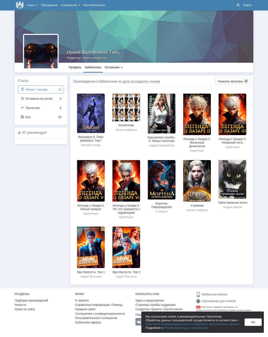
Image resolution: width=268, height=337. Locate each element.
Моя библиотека (94, 5)
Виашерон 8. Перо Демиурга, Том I (90, 138)
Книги (32, 5)
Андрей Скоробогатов (161, 145)
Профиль (75, 67)
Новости (20, 304)
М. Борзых (162, 211)
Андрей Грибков (232, 207)
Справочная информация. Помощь (99, 304)
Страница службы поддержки (155, 304)
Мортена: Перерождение (161, 205)
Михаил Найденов (126, 129)
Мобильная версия (212, 294)
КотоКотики (126, 125)
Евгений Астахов (91, 145)
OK (253, 322)
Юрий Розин (197, 150)
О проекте (82, 300)
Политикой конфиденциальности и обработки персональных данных (192, 324)
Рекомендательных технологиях (186, 327)
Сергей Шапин (173, 309)
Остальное (114, 67)
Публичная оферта (88, 322)
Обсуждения (49, 5)
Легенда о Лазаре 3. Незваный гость (232, 140)
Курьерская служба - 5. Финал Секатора (162, 139)
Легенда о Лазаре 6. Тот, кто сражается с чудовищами (126, 209)
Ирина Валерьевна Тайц (93, 52)
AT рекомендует (34, 132)
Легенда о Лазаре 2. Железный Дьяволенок (197, 142)
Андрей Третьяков (90, 276)
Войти (247, 5)
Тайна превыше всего (232, 202)
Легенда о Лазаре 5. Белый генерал (90, 207)
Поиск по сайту (25, 309)
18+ (198, 307)
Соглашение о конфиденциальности (100, 313)
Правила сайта (85, 309)
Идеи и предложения (149, 300)
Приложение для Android (216, 301)
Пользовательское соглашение (96, 318)
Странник (197, 205)
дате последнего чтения (141, 81)
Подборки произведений (31, 300)
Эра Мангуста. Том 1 (91, 272)
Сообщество (70, 5)
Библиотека (93, 67)
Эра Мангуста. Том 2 (126, 272)
